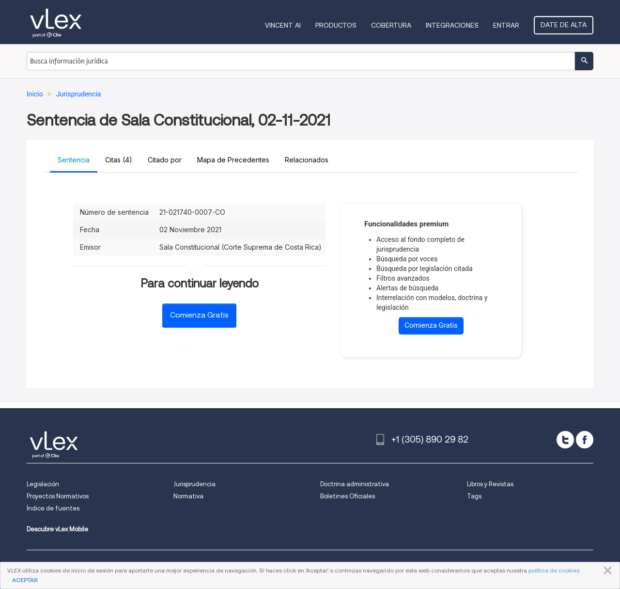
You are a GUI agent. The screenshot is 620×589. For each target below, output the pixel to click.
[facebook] (584, 439)
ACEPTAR (24, 580)
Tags (474, 496)
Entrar (506, 25)
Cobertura (391, 25)
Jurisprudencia (194, 484)
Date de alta (564, 25)
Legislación (43, 484)
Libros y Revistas (490, 484)
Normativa (188, 496)
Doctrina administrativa (354, 484)
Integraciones (452, 25)
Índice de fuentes (53, 508)
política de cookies (553, 570)
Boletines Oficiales (347, 496)
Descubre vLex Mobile (57, 529)
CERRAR (605, 570)
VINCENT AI (283, 25)
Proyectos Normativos (58, 496)
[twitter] (565, 439)
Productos (335, 25)
